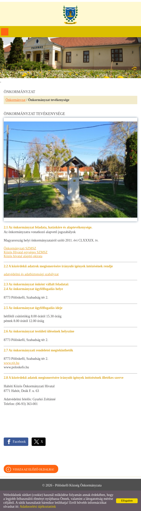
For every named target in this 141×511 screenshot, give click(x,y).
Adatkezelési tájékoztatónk (38, 506)
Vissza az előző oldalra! (33, 469)
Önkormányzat (15, 100)
